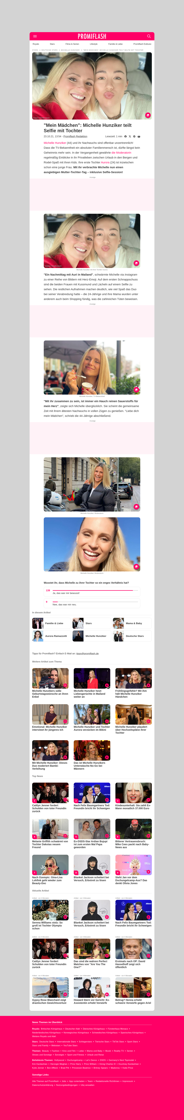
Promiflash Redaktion (75, 136)
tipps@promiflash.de (87, 653)
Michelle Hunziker (55, 142)
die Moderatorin (121, 152)
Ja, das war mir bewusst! (66, 593)
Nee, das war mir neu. (65, 604)
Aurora (105, 162)
